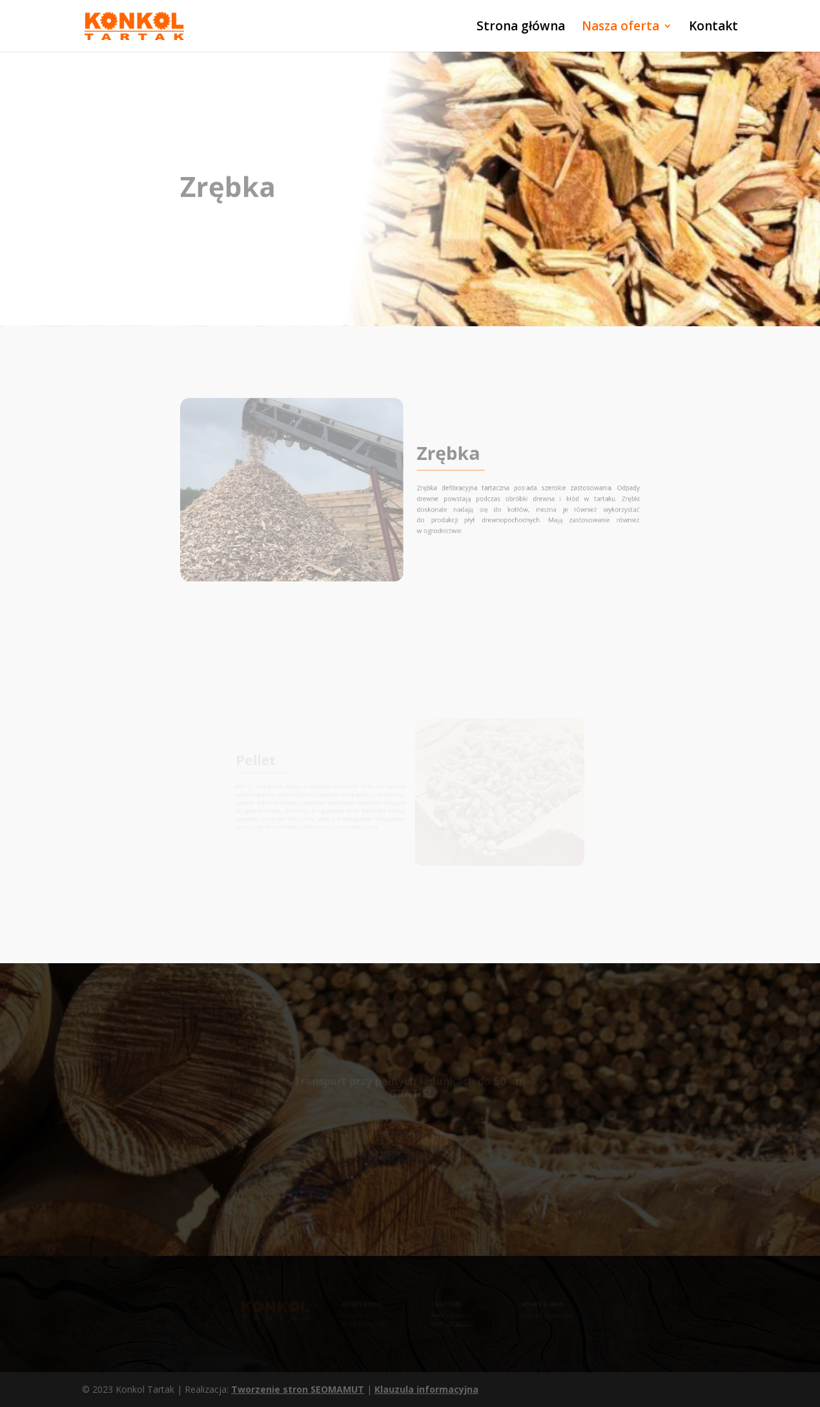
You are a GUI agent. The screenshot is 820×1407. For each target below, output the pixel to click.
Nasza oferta (620, 27)
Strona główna (521, 27)
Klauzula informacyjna (426, 1389)
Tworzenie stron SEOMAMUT (297, 1389)
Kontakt (713, 27)
